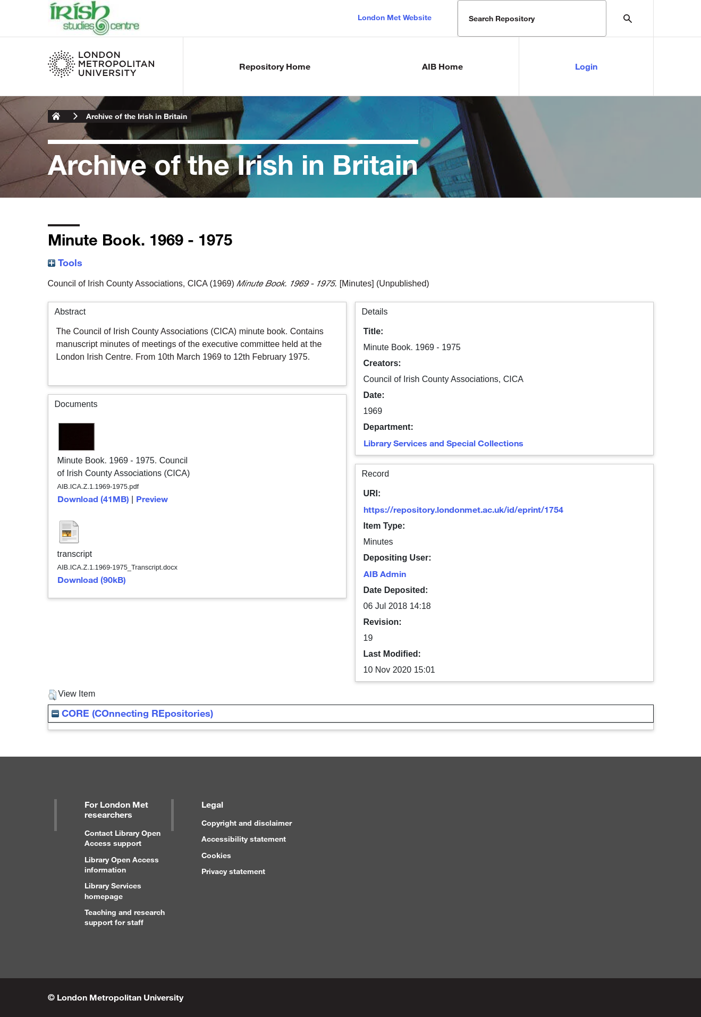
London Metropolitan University (56, 116)
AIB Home (442, 66)
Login (586, 66)
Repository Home (274, 66)
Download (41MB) (93, 499)
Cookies (216, 855)
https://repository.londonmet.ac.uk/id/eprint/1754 (463, 509)
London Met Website (395, 17)
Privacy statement (233, 871)
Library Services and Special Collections (443, 443)
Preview (152, 499)
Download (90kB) (91, 579)
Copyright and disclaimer (246, 822)
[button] (52, 695)
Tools (65, 262)
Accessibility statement (243, 838)
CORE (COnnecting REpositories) (132, 713)
